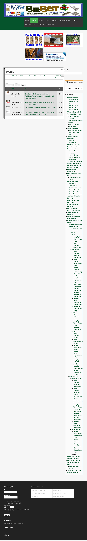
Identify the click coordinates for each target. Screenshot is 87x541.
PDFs (47, 20)
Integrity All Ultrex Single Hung (77, 239)
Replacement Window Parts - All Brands (75, 102)
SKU (12, 89)
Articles (54, 20)
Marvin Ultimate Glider (76, 317)
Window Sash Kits (75, 106)
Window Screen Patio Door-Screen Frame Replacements (74, 147)
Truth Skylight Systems (74, 161)
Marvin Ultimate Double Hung (77, 270)
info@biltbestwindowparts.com (13, 524)
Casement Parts (72, 97)
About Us (35, 496)
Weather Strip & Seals (74, 112)
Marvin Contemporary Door (78, 401)
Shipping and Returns (38, 493)
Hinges (71, 122)
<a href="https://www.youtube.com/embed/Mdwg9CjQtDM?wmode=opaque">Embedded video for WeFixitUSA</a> (14, 40)
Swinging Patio (76, 378)
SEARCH (41, 25)
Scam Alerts (50, 25)
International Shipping (60, 493)
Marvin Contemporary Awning (78, 341)
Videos (41, 20)
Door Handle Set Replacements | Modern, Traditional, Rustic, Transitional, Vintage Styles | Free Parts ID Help (39, 96)
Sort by (7, 83)
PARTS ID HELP (30, 25)
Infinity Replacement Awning (77, 372)
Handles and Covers (75, 120)
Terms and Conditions (38, 490)
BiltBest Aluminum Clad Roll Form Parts (75, 132)
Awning (73, 331)
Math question (8, 505)
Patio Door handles (75, 194)
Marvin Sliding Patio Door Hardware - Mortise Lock (40, 107)
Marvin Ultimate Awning (76, 335)
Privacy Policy (57, 490)
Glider (73, 313)
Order (16, 83)
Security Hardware (75, 188)
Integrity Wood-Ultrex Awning (77, 347)
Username (7, 489)
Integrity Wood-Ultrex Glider (77, 323)
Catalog (34, 20)
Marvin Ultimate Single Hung (77, 245)
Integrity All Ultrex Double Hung (77, 308)
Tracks (71, 118)
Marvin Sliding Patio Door (77, 450)
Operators (72, 126)
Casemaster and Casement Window (76, 231)
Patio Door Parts (72, 181)
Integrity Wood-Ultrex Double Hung (77, 294)
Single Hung (75, 235)
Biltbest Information (65, 20)
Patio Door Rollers (75, 192)
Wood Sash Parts (73, 128)
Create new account (12, 501)
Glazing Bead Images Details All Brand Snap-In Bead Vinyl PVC (74, 165)
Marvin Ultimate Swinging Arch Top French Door (77, 393)
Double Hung (75, 249)
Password (7, 495)
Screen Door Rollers (75, 190)
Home (27, 20)
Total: (76, 88)
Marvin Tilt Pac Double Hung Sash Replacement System (77, 278)
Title (27, 89)
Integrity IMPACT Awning (76, 362)
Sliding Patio (75, 429)
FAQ (74, 20)
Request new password (13, 503)
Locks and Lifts (74, 124)
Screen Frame (73, 155)
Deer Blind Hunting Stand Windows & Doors (73, 462)
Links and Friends (58, 496)
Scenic (73, 454)
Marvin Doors (73, 376)
